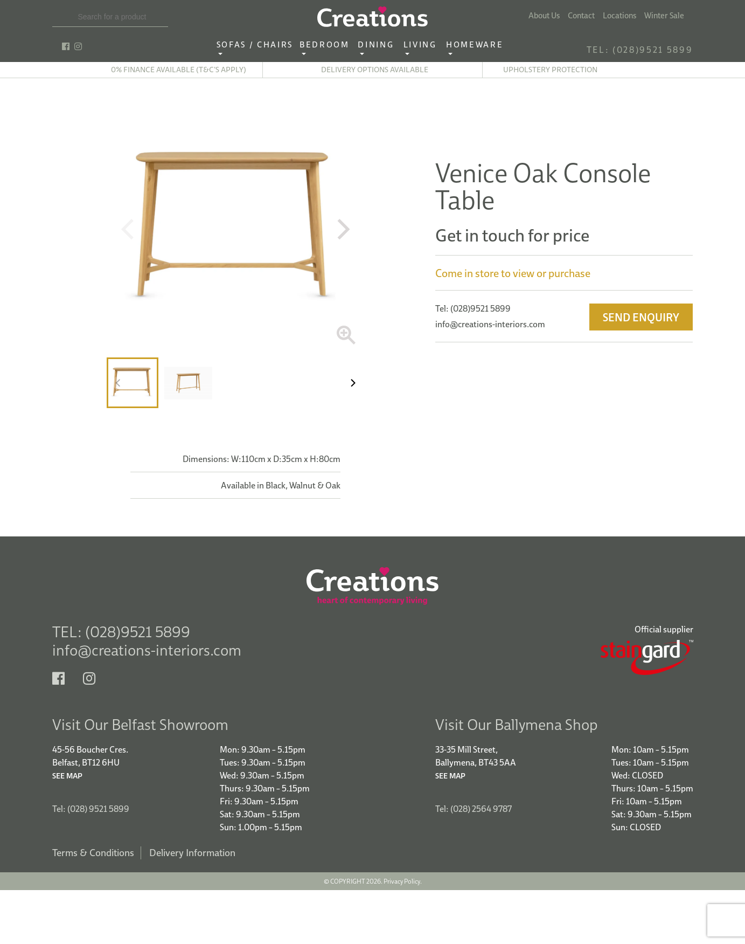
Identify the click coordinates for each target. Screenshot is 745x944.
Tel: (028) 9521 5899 (90, 806)
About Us (544, 15)
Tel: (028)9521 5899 (473, 307)
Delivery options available (374, 69)
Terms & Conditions (93, 850)
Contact (581, 15)
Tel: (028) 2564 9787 (473, 806)
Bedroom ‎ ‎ (328, 45)
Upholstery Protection (550, 69)
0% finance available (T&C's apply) (178, 69)
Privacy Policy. (403, 879)
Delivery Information (192, 850)
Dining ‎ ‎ (379, 45)
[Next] (341, 229)
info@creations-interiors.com (490, 322)
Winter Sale (664, 15)
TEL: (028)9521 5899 (640, 50)
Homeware (474, 45)
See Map (67, 773)
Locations (619, 15)
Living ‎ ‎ (423, 45)
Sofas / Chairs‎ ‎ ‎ (258, 45)
